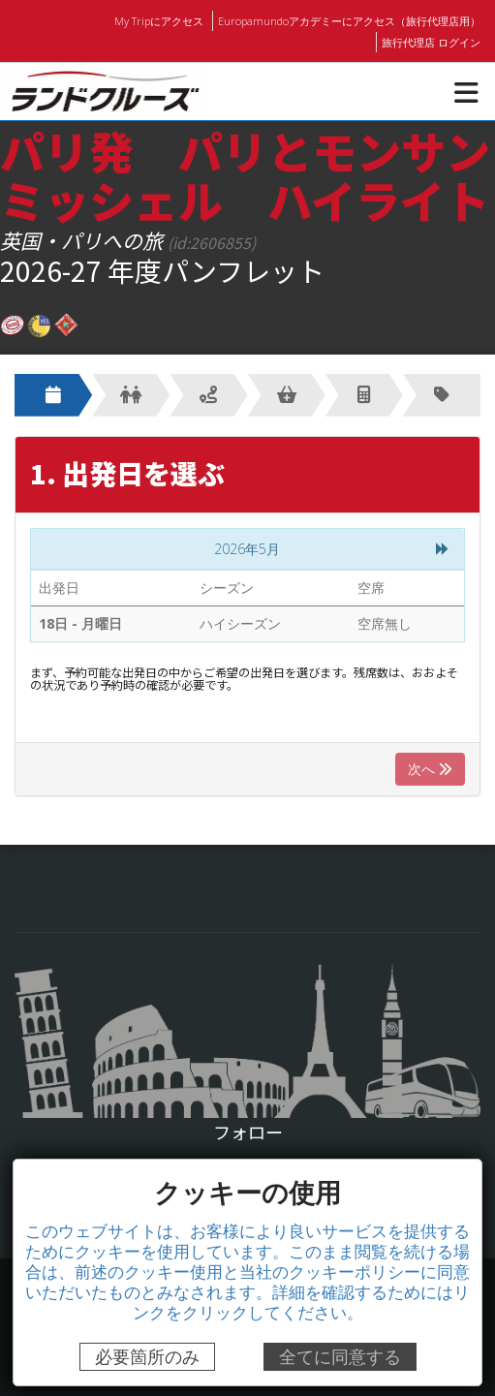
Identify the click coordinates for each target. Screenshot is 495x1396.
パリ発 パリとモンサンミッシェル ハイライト (245, 174)
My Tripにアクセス (163, 20)
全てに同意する (340, 1357)
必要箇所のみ (147, 1357)
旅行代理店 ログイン (431, 41)
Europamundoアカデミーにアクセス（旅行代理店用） (351, 20)
